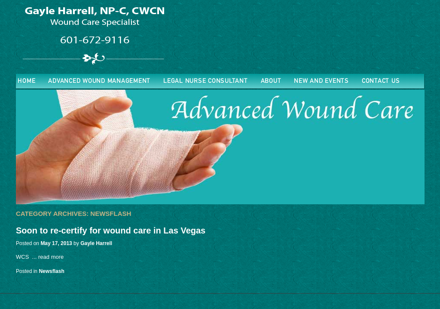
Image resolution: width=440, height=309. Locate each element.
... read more (48, 257)
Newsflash (51, 271)
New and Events (321, 81)
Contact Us (381, 81)
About (271, 81)
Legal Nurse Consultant (205, 81)
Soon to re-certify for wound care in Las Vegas (110, 230)
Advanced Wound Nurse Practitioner (93, 34)
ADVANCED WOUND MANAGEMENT (99, 81)
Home (26, 81)
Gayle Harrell (96, 243)
